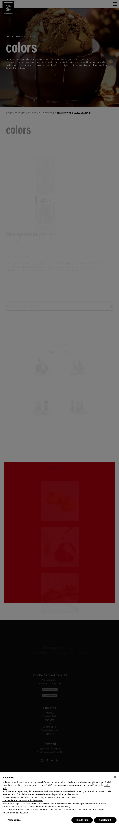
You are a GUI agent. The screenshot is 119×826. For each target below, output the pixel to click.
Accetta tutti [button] (105, 820)
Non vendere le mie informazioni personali (22, 800)
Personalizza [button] (14, 820)
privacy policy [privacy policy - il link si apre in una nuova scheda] (63, 806)
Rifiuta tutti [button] (82, 820)
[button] (114, 777)
